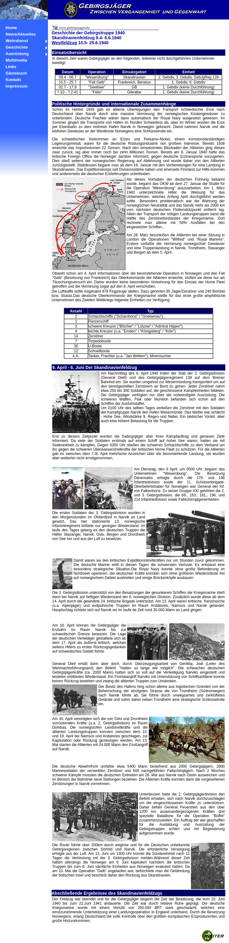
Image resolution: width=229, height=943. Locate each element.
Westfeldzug (64, 42)
